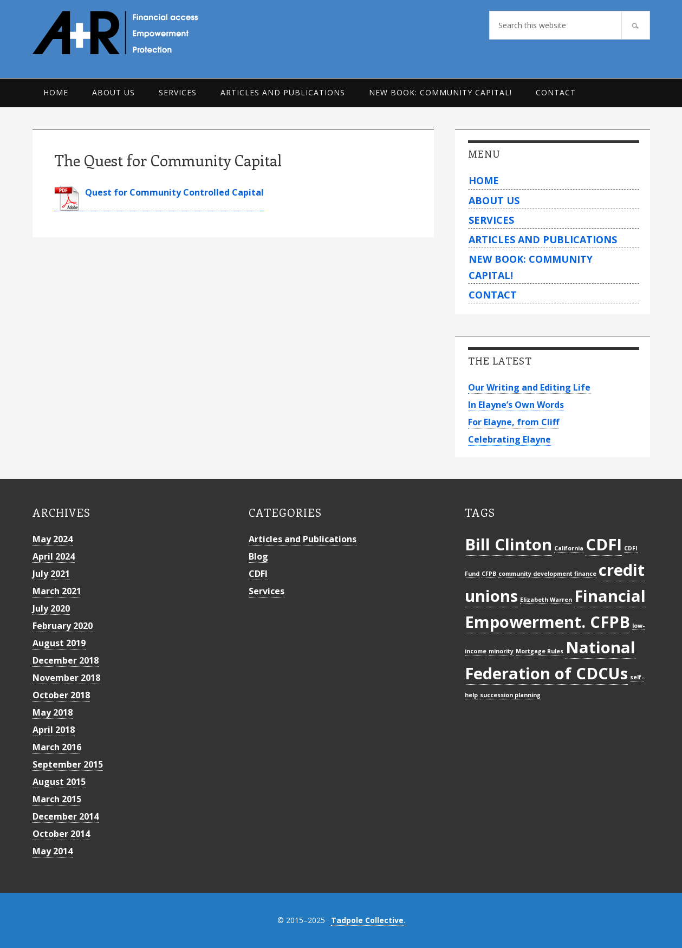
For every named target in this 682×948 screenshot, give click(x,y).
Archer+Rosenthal (141, 32)
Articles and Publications (543, 239)
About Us (494, 200)
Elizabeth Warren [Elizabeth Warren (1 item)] (546, 599)
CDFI (258, 574)
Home (484, 180)
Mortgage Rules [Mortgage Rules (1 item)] (539, 651)
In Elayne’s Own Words (516, 405)
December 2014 (66, 816)
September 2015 (68, 764)
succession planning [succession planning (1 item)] (510, 695)
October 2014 (61, 834)
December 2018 (66, 660)
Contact (493, 294)
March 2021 (57, 591)
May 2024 (53, 539)
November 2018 (66, 678)
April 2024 (54, 556)
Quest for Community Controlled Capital (174, 192)
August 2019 (59, 643)
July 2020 (51, 608)
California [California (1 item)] (568, 548)
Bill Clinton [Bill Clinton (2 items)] (508, 544)
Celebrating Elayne (509, 439)
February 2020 (63, 626)
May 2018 (53, 712)
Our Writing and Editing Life (529, 387)
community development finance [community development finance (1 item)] (547, 573)
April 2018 (54, 730)
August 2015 (59, 782)
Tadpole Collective (367, 920)
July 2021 (51, 574)
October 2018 (61, 695)
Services (491, 219)
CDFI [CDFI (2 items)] (604, 544)
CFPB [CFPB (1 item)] (489, 573)
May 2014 (53, 851)
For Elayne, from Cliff (513, 422)
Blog (258, 556)
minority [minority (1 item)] (501, 651)
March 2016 (57, 747)
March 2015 (57, 799)
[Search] (635, 25)
